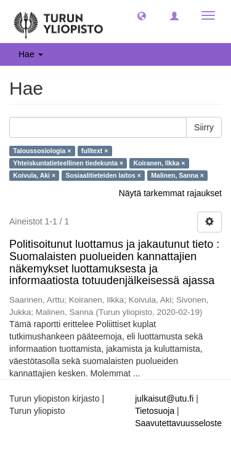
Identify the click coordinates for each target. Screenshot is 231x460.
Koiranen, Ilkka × (159, 163)
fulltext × (94, 150)
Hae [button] (30, 54)
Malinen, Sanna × (177, 175)
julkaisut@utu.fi (164, 398)
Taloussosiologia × (42, 150)
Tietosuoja (154, 411)
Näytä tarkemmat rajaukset (170, 193)
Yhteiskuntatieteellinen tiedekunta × (68, 163)
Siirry (204, 127)
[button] (142, 15)
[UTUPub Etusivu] (58, 21)
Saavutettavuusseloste (178, 423)
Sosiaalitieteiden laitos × (103, 175)
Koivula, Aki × (34, 175)
